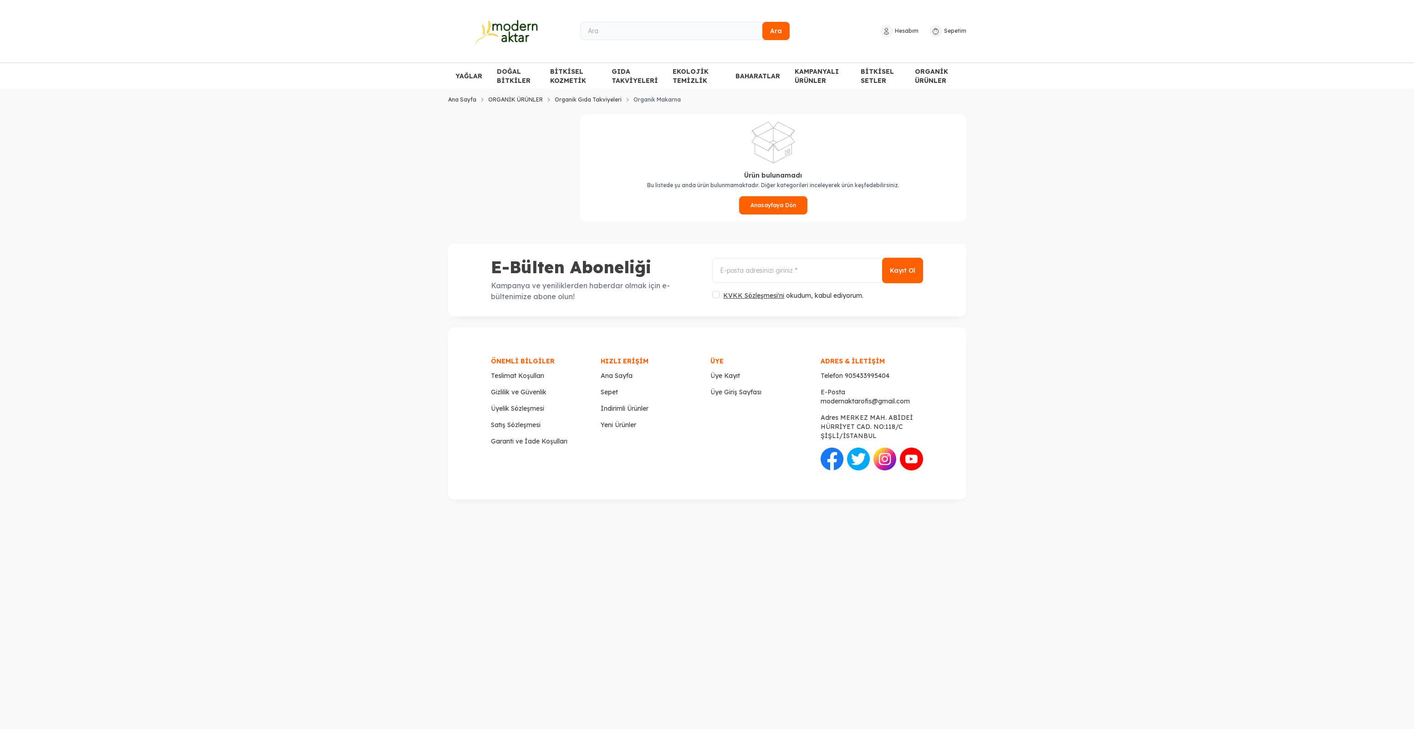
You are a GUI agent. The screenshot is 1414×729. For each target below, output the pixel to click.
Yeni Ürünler (618, 425)
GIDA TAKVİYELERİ (635, 76)
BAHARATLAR (757, 76)
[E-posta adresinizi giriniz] (817, 271)
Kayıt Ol (902, 271)
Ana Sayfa (462, 99)
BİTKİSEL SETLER (877, 76)
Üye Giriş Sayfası (735, 392)
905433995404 (867, 376)
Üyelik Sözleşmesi (517, 408)
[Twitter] (858, 459)
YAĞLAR (468, 76)
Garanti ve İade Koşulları (529, 441)
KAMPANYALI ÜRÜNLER (817, 76)
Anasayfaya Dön (773, 205)
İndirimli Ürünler (624, 408)
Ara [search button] (776, 31)
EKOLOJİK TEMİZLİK (691, 76)
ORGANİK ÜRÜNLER (931, 76)
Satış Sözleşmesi (516, 425)
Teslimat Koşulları (517, 376)
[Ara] (685, 31)
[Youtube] (911, 459)
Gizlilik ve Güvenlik (518, 392)
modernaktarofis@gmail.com (865, 401)
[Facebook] (832, 459)
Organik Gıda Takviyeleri (588, 99)
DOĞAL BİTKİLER (514, 76)
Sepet (609, 392)
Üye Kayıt (725, 376)
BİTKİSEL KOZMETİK (568, 76)
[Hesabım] (899, 31)
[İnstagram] (884, 459)
